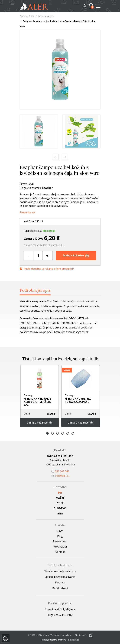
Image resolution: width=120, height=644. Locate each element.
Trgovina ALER (60, 609)
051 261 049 (60, 471)
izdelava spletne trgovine (53, 639)
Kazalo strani (60, 588)
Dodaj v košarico (76, 255)
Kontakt (60, 551)
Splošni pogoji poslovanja (60, 576)
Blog (60, 536)
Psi (32, 16)
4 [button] (62, 433)
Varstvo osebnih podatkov (60, 571)
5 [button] (67, 433)
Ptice (60, 503)
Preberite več (28, 212)
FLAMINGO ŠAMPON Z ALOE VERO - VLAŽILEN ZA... (38, 401)
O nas (60, 530)
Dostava (60, 582)
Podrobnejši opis (35, 290)
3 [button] (57, 433)
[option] (39, 131)
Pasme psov (60, 541)
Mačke (60, 497)
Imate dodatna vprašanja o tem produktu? (47, 268)
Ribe (60, 513)
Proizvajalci (60, 546)
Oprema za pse (46, 16)
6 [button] (72, 433)
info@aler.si (60, 475)
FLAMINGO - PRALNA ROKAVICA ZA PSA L (78, 400)
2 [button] (52, 433)
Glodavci (60, 508)
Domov (23, 16)
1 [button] (47, 433)
